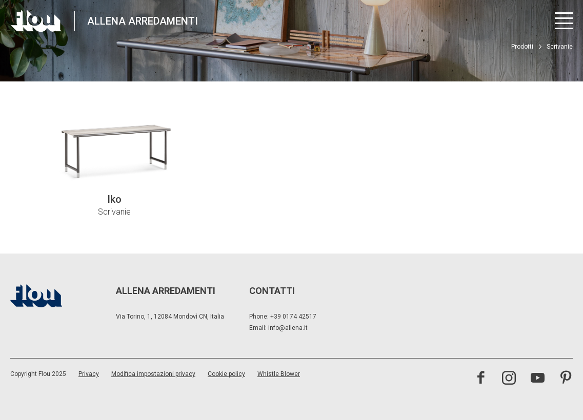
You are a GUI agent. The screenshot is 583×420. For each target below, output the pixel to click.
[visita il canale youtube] (537, 379)
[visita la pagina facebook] (481, 379)
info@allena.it (288, 327)
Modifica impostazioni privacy (153, 373)
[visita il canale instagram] (508, 379)
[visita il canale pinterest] (566, 379)
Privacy (88, 373)
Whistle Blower (278, 373)
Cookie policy (226, 373)
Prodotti (522, 46)
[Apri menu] (564, 20)
